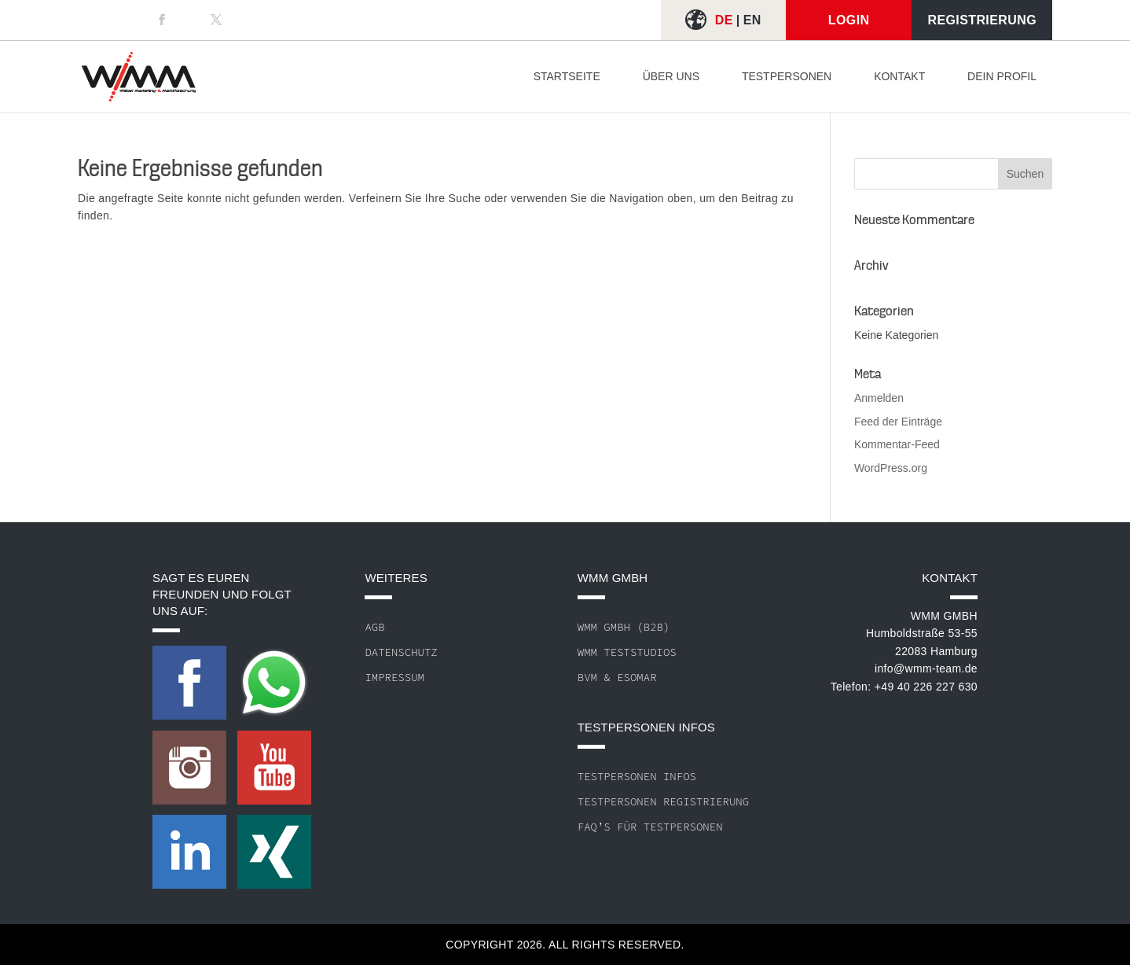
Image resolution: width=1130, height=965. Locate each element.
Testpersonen (786, 77)
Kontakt (899, 77)
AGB (374, 627)
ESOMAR (636, 677)
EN (752, 20)
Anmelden (879, 398)
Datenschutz (401, 652)
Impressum (394, 677)
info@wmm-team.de (926, 668)
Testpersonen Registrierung (663, 801)
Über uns (671, 77)
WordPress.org (890, 468)
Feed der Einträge (898, 421)
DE (724, 20)
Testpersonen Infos (637, 776)
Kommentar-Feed (897, 444)
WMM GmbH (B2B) (624, 627)
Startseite (567, 77)
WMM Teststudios (627, 652)
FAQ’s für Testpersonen (650, 827)
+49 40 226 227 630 (926, 686)
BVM (587, 677)
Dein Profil (1001, 77)
